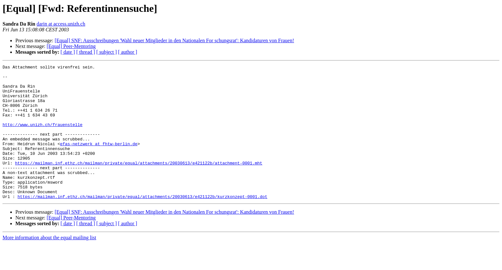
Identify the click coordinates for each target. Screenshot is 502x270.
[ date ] (68, 52)
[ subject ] (106, 52)
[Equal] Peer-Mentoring (71, 46)
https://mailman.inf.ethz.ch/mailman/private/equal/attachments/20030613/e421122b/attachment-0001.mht (138, 183)
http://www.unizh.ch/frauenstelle (43, 137)
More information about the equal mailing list (49, 264)
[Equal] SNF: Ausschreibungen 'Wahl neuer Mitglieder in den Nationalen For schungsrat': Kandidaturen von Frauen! (174, 40)
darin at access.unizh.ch (60, 24)
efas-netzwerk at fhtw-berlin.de (98, 160)
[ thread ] (85, 52)
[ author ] (127, 52)
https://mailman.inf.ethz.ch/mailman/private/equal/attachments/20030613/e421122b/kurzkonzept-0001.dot (142, 223)
